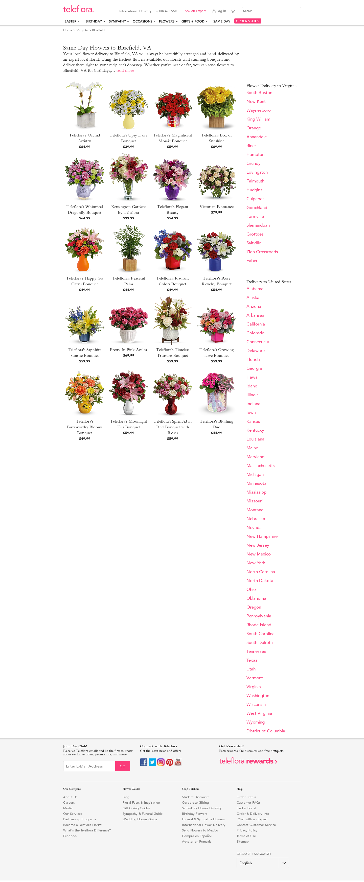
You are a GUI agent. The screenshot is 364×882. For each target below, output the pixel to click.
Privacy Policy (247, 830)
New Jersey (257, 545)
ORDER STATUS (247, 21)
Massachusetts (260, 465)
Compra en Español (197, 836)
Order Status (246, 797)
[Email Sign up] (89, 766)
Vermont (254, 678)
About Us (70, 797)
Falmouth (255, 181)
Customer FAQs (249, 802)
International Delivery (135, 11)
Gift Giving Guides (136, 808)
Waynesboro (258, 110)
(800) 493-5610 (167, 11)
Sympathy (117, 21)
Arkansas (255, 315)
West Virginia (259, 713)
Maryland (255, 456)
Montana (254, 510)
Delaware (255, 350)
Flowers (166, 21)
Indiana (253, 403)
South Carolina (260, 633)
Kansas (253, 421)
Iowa (251, 412)
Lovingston (257, 172)
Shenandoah (258, 225)
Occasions (142, 21)
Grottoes (255, 234)
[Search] (271, 10)
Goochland (256, 207)
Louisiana (255, 439)
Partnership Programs (79, 819)
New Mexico (258, 554)
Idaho (251, 386)
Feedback (70, 836)
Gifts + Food (192, 21)
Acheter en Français (196, 841)
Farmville (255, 216)
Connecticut (257, 341)
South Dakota (259, 642)
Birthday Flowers (194, 813)
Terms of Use (246, 836)
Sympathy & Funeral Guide (143, 813)
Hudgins (254, 190)
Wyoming (255, 722)
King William (258, 119)
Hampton (255, 154)
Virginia (82, 30)
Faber (252, 260)
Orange (253, 128)
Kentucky (255, 430)
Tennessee (256, 651)
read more (125, 70)
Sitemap (243, 841)
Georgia (254, 368)
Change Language (253, 853)
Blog (126, 797)
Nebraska (255, 518)
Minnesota (256, 483)
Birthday (94, 21)
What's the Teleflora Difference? (87, 830)
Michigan (255, 474)
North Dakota (259, 580)
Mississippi (256, 492)
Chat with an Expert (252, 819)
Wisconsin (256, 704)
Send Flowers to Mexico (200, 830)
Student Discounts (195, 797)
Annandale (256, 137)
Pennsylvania (258, 616)
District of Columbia (265, 731)
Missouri (254, 501)
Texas (251, 660)
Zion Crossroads (262, 251)
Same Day (222, 21)
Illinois (252, 395)
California (255, 324)
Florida (253, 359)
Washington (257, 695)
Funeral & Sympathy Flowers (203, 819)
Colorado (255, 333)
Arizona (253, 306)
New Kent (256, 101)
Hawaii (253, 377)
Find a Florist (246, 808)
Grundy (253, 163)
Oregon (253, 607)
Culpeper (255, 198)
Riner (251, 145)
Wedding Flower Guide (140, 819)
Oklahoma (256, 598)
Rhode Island (258, 625)
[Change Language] (263, 863)
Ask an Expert (195, 11)
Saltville (253, 243)
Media (68, 808)
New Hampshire (262, 536)
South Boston (259, 92)
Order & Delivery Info (253, 813)
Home (67, 30)
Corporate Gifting (195, 802)
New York (255, 563)
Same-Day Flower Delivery (202, 808)
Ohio (251, 589)
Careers (69, 802)
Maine (252, 448)
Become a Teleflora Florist (82, 825)
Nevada (254, 527)
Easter (70, 21)
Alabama (254, 288)
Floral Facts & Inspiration (141, 802)
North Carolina (260, 571)
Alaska (252, 297)
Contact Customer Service (256, 825)
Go (123, 766)
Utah (251, 669)
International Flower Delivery (203, 825)
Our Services (72, 813)
